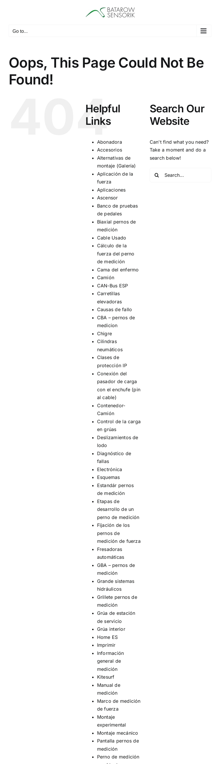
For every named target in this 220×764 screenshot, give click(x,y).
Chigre (104, 333)
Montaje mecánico (117, 733)
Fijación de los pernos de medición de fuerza (119, 533)
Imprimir (106, 645)
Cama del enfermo (118, 270)
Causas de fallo (114, 309)
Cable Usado (111, 238)
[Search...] (180, 175)
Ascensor (107, 198)
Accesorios (109, 150)
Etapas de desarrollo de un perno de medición (118, 509)
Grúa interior (111, 629)
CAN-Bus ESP (112, 286)
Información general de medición (110, 661)
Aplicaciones (111, 190)
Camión (105, 277)
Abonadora (109, 142)
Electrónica (109, 469)
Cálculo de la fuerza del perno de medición (116, 253)
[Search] (157, 175)
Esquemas (108, 477)
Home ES (107, 637)
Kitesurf (106, 677)
